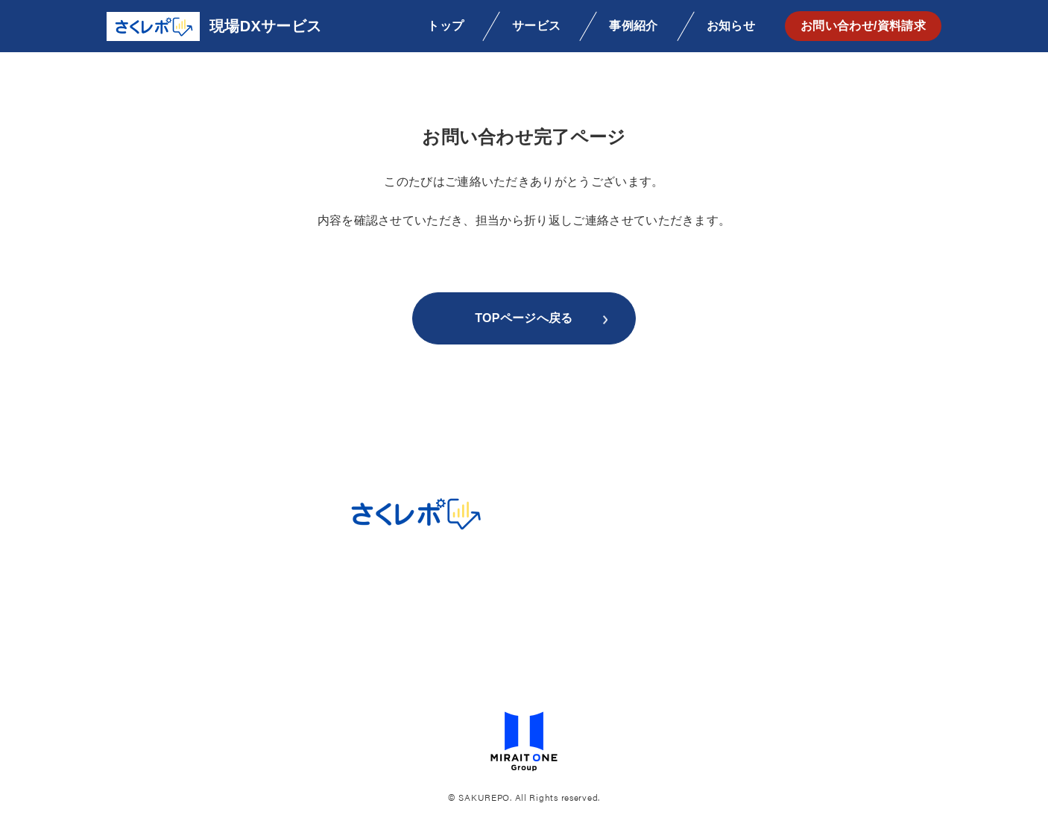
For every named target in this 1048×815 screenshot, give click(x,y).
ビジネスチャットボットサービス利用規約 (524, 647)
